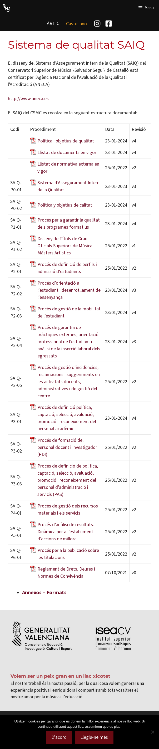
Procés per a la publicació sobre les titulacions (68, 554)
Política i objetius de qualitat (65, 141)
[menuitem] (76, 23)
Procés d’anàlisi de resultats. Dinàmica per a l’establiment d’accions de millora (65, 531)
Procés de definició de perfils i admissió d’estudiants (67, 268)
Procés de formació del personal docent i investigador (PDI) (67, 447)
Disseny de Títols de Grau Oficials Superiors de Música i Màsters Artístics (66, 245)
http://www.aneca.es (28, 98)
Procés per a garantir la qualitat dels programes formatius (68, 223)
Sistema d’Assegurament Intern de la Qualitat (68, 186)
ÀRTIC (53, 23)
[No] (152, 732)
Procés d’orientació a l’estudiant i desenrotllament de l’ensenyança (69, 290)
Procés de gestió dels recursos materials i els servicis (67, 509)
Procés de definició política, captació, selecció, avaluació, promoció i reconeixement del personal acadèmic (66, 418)
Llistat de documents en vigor (66, 152)
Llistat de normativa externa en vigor (68, 167)
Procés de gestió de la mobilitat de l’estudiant (69, 312)
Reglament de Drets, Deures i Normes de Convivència (66, 572)
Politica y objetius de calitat (64, 205)
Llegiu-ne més (94, 737)
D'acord (59, 737)
